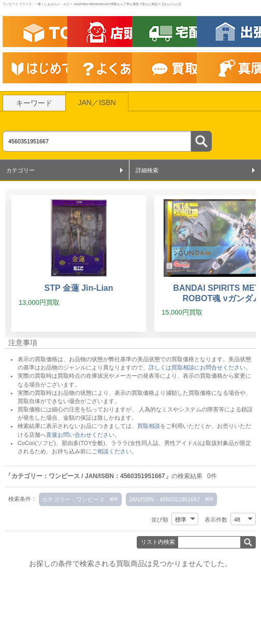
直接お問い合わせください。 (83, 435)
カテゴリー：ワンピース (73, 499)
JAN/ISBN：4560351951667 (164, 499)
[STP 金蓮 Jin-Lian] (78, 263)
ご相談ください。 (114, 451)
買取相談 (148, 426)
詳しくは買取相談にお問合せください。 (200, 367)
